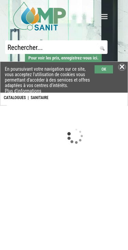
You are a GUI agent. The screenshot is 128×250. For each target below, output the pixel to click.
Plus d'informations (23, 91)
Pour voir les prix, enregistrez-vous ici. (63, 57)
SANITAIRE (39, 97)
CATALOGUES (15, 97)
